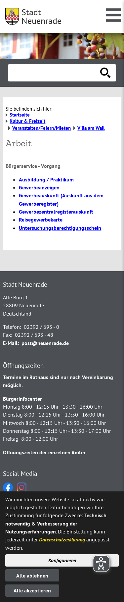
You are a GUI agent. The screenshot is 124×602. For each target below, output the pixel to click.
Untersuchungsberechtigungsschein (60, 228)
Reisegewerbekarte (40, 219)
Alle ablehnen (32, 575)
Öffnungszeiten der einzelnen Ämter (44, 452)
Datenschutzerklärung (62, 539)
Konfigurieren (62, 560)
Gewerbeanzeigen (39, 187)
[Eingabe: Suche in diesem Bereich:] (54, 73)
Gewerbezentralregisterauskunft (56, 211)
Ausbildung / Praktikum (46, 179)
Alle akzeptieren (32, 590)
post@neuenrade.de (45, 343)
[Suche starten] (105, 73)
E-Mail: (11, 343)
